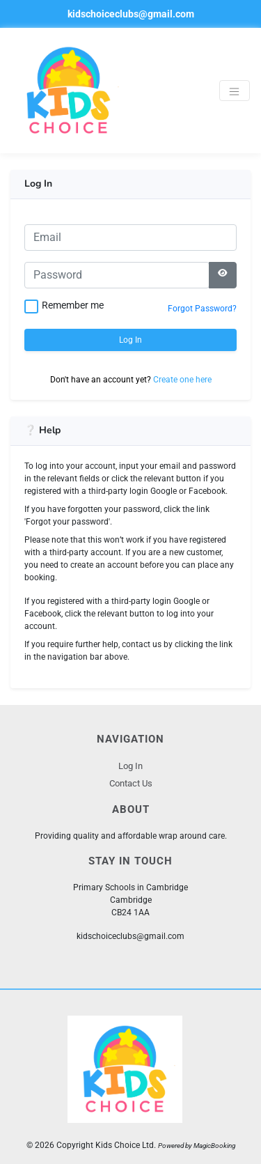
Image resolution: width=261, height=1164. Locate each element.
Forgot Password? (202, 308)
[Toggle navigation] (234, 90)
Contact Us (130, 783)
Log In (130, 340)
